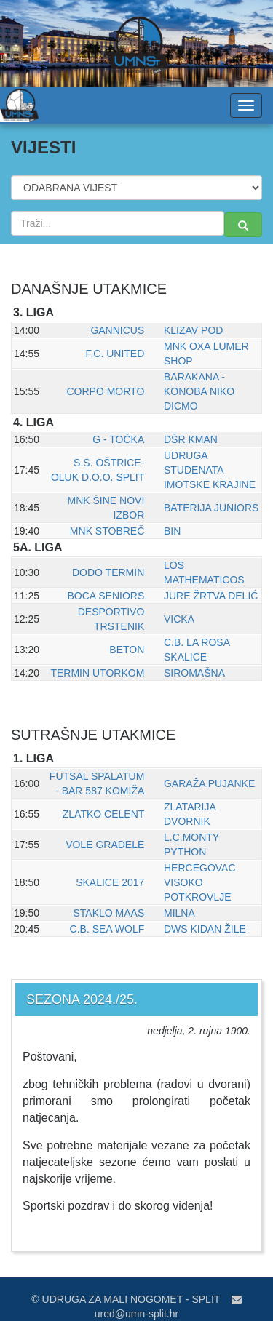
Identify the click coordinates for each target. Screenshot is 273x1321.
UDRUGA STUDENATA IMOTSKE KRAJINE (210, 470)
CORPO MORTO (105, 391)
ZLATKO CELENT (104, 814)
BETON (126, 649)
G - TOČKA (118, 439)
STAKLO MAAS (109, 913)
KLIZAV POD (193, 330)
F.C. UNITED (114, 353)
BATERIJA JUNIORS (211, 508)
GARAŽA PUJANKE (209, 783)
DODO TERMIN (108, 572)
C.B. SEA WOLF (107, 929)
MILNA (179, 913)
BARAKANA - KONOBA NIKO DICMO (199, 391)
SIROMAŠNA (194, 673)
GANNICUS (117, 330)
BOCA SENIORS (105, 596)
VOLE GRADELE (105, 844)
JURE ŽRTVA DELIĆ (211, 596)
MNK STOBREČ (107, 531)
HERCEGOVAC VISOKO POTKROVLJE (200, 882)
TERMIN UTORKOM (97, 673)
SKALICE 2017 (110, 882)
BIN (172, 531)
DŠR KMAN (191, 439)
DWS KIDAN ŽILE (205, 929)
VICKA (179, 619)
